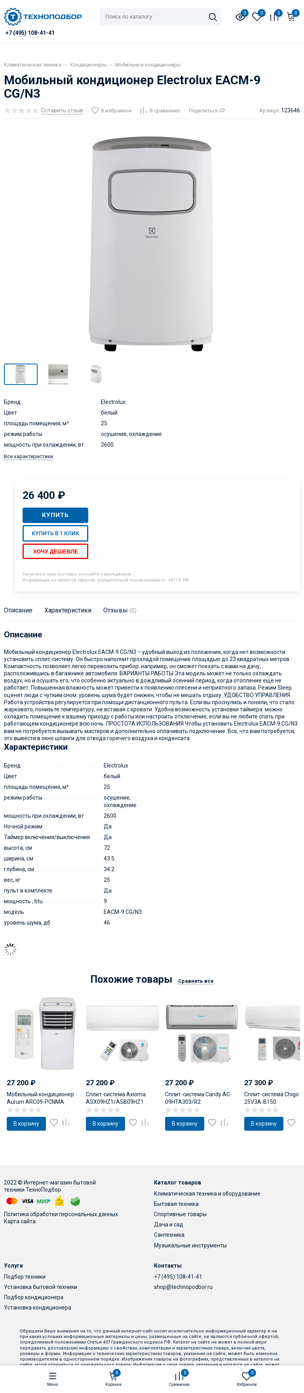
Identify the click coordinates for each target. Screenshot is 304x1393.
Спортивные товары (180, 1214)
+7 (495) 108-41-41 (178, 1277)
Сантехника (169, 1235)
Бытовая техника (176, 1204)
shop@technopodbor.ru (183, 1287)
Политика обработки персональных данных (61, 1214)
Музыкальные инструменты (190, 1245)
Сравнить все (196, 981)
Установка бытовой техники (40, 1287)
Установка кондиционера (37, 1307)
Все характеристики (28, 456)
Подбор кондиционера (33, 1297)
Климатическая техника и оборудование (207, 1193)
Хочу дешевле (55, 551)
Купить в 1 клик (55, 533)
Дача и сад (168, 1224)
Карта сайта (20, 1221)
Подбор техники (25, 1277)
